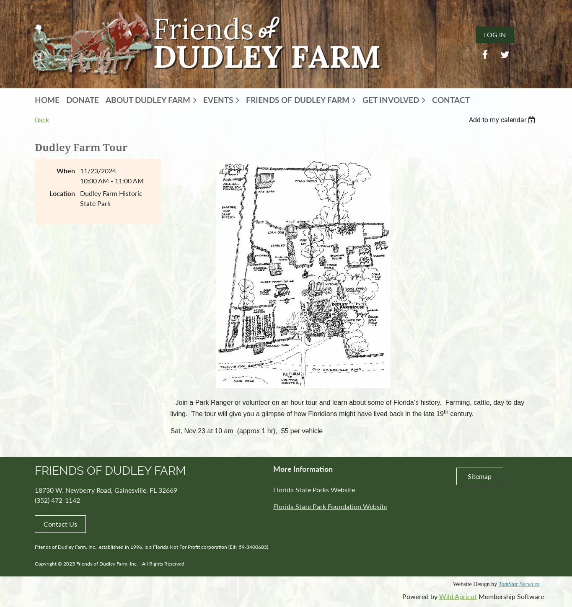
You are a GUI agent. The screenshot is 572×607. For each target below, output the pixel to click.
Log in (495, 35)
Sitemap (480, 476)
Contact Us (60, 524)
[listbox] (503, 120)
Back (42, 119)
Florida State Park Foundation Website (330, 506)
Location (62, 193)
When (66, 171)
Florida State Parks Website (314, 490)
